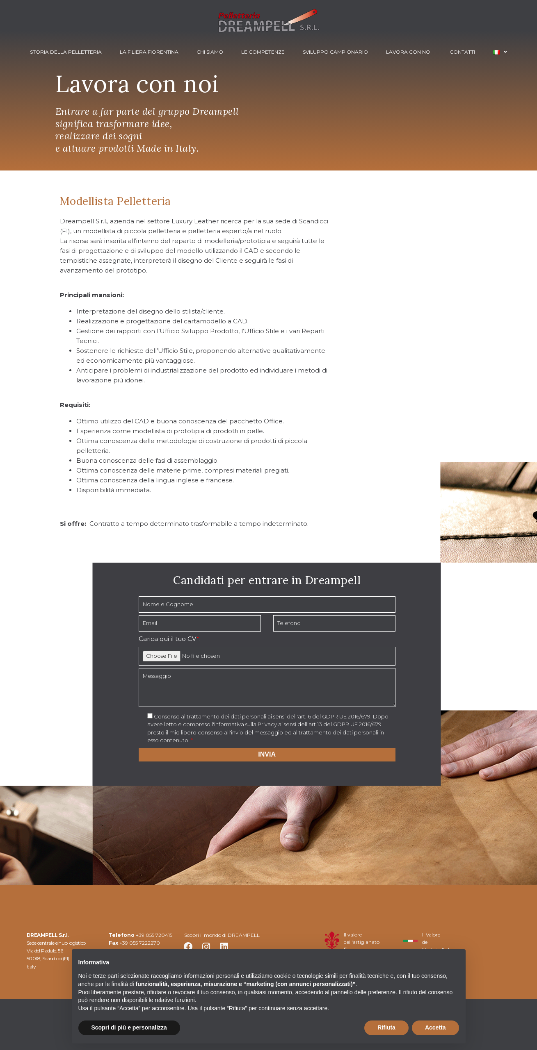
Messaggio (267, 687)
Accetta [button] (435, 1027)
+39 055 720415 (154, 935)
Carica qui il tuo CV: (170, 639)
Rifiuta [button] (386, 1027)
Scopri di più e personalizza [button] (129, 1027)
